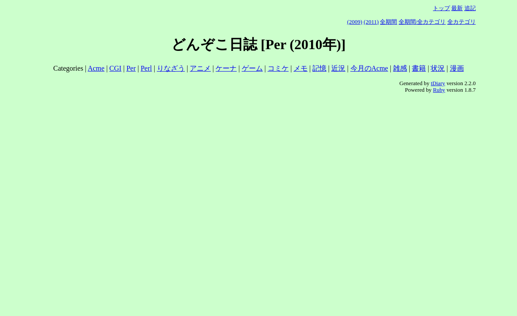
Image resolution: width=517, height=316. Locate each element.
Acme (96, 68)
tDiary (438, 83)
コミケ (278, 68)
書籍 (419, 68)
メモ (301, 68)
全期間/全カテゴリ (422, 21)
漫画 (457, 68)
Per (130, 68)
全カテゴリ (461, 21)
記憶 (319, 68)
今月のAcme (369, 68)
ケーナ (226, 68)
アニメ (200, 68)
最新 (457, 8)
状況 (438, 68)
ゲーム (252, 68)
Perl (146, 68)
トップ (441, 8)
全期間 (388, 21)
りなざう (171, 68)
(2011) (371, 21)
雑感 (400, 68)
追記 (470, 8)
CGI (116, 68)
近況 (338, 68)
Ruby (439, 90)
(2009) (354, 21)
